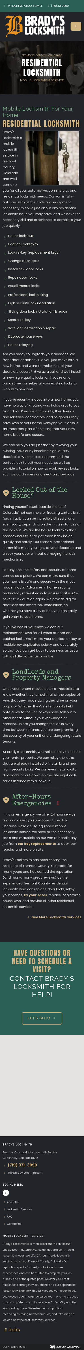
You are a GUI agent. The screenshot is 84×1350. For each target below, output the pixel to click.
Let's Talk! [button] (42, 1018)
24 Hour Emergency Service (23, 6)
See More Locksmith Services (53, 917)
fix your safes (35, 895)
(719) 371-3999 (58, 6)
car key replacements (37, 843)
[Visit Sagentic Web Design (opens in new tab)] (65, 1347)
